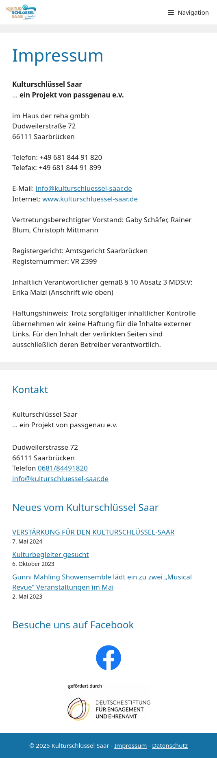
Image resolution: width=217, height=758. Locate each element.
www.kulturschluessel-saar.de (90, 198)
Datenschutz (170, 745)
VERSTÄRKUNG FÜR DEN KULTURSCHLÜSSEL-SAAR (93, 532)
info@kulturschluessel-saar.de (84, 188)
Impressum (130, 745)
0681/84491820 (63, 468)
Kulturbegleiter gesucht (50, 554)
